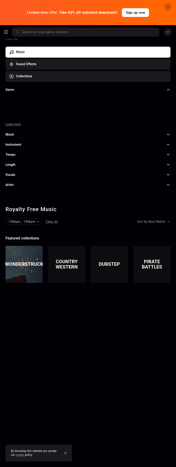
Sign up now (135, 13)
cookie (20, 454)
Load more (13, 124)
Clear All (52, 221)
